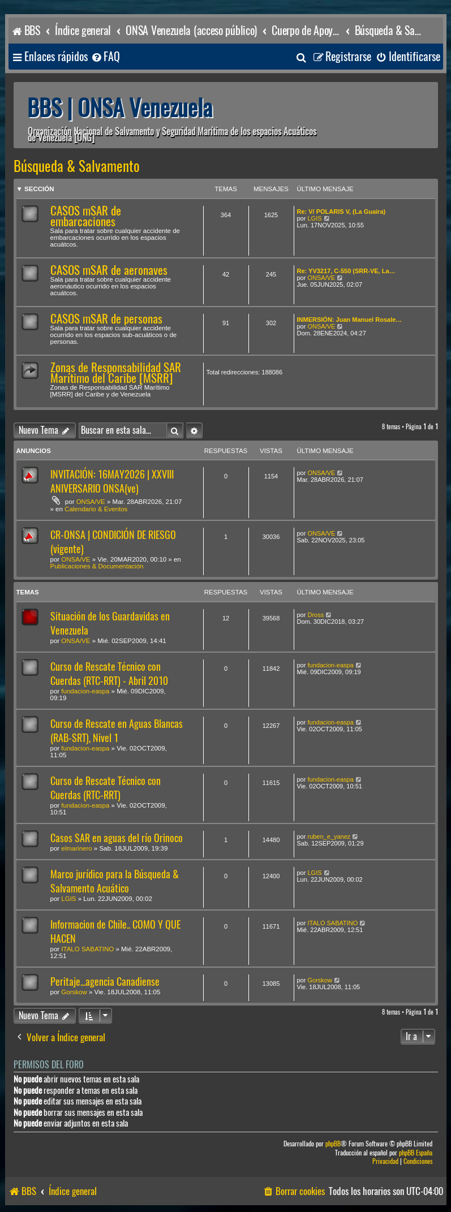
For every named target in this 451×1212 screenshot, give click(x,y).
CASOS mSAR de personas (106, 318)
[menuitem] (105, 57)
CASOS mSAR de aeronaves (108, 270)
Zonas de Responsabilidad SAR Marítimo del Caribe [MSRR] (115, 372)
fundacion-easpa (85, 691)
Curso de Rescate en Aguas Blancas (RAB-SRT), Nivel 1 (116, 731)
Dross (315, 614)
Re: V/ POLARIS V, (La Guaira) (341, 211)
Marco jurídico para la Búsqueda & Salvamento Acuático (114, 881)
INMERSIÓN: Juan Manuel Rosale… (349, 319)
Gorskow (74, 992)
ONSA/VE (321, 277)
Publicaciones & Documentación (97, 566)
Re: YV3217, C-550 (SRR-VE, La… (346, 271)
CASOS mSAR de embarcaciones (85, 216)
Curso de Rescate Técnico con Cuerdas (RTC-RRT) (105, 788)
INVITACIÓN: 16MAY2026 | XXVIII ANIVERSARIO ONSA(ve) (112, 481)
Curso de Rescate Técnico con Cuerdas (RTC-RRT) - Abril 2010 (109, 673)
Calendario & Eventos (96, 509)
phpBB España (415, 1153)
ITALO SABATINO (87, 949)
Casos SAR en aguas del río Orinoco (116, 838)
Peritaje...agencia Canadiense (105, 981)
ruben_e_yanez (328, 836)
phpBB (333, 1144)
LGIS (314, 218)
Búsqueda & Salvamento (77, 166)
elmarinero (76, 848)
